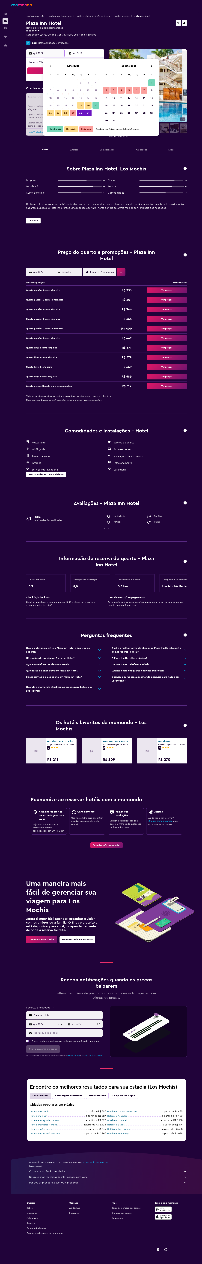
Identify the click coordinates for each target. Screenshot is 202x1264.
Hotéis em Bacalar (116, 1125)
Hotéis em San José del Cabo (45, 1134)
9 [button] (80, 90)
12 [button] (50, 98)
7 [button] (65, 90)
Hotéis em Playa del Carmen (44, 1120)
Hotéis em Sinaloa (102, 16)
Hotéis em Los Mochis (123, 16)
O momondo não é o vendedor (108, 1171)
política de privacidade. (92, 1055)
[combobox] (67, 1015)
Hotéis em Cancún (39, 1112)
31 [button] (88, 113)
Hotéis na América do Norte (60, 16)
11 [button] (96, 90)
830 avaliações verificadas (53, 43)
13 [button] (58, 98)
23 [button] (80, 105)
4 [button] (96, 82)
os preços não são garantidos (95, 1162)
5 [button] (50, 90)
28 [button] (65, 113)
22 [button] (73, 105)
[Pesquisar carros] (5, 28)
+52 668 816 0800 (36, 38)
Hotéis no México (83, 16)
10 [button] (88, 90)
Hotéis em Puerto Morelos (43, 1125)
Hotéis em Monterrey (118, 1134)
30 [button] (80, 113)
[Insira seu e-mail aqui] (67, 1033)
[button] (5, 4)
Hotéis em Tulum (38, 1116)
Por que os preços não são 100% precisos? (108, 1183)
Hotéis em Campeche (41, 1129)
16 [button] (81, 98)
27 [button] (58, 113)
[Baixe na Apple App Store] (163, 1217)
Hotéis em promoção (35, 16)
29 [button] (73, 113)
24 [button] (88, 105)
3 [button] (88, 82)
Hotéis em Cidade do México (122, 1112)
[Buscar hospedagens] (5, 21)
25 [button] (95, 105)
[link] (106, 845)
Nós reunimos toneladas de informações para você (108, 1177)
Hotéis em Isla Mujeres (118, 1129)
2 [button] (80, 82)
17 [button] (88, 98)
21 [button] (65, 105)
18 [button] (96, 98)
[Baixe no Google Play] (163, 1209)
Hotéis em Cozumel (117, 1120)
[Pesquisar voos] (5, 14)
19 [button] (50, 105)
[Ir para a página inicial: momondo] (21, 4)
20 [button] (57, 105)
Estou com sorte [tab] (97, 1096)
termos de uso (73, 1055)
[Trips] (5, 36)
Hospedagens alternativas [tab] (68, 1096)
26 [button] (50, 113)
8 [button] (73, 90)
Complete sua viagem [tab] (124, 1096)
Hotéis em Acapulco (117, 1116)
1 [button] (73, 82)
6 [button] (58, 90)
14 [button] (65, 98)
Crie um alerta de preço (160, 821)
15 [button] (73, 98)
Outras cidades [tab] (40, 1096)
